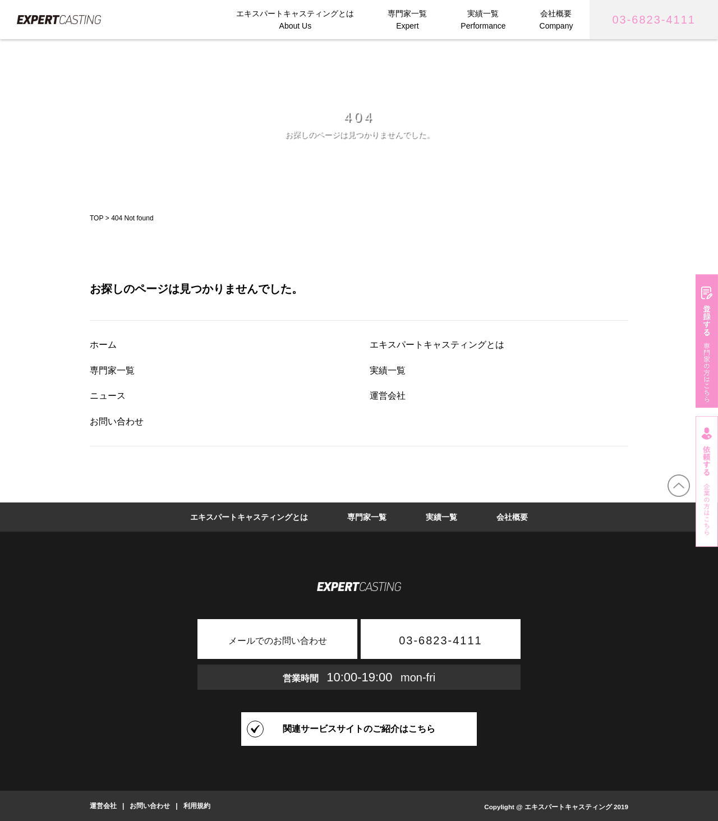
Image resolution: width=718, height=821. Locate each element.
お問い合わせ (117, 421)
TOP (96, 218)
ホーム (103, 344)
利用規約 (196, 806)
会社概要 (512, 517)
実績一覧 (388, 370)
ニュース (108, 395)
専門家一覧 (112, 370)
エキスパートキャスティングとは (437, 344)
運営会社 (388, 395)
